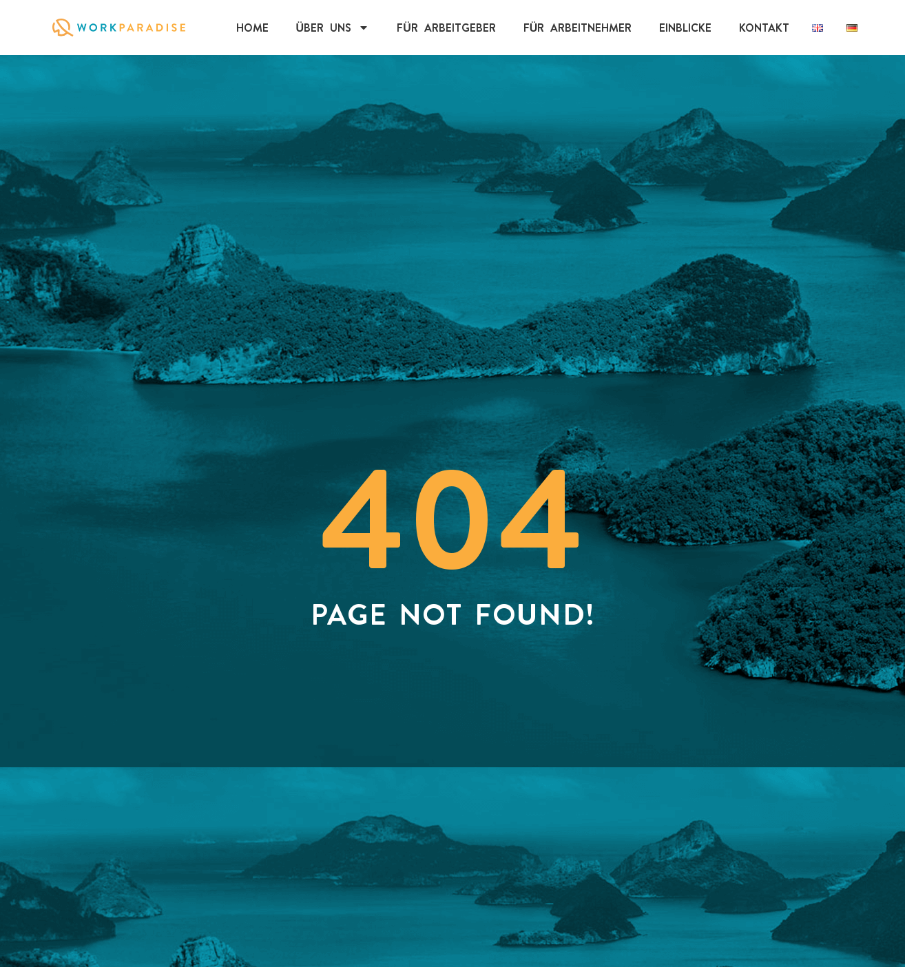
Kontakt (764, 27)
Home (252, 27)
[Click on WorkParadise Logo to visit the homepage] (118, 28)
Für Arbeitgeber (446, 27)
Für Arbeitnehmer (577, 27)
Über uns (333, 27)
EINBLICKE (685, 27)
